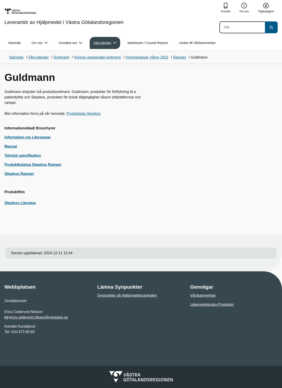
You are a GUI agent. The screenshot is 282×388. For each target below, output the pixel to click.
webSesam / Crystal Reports (147, 43)
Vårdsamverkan (203, 295)
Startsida (14, 43)
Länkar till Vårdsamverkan (197, 43)
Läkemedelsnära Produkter (212, 304)
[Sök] (242, 27)
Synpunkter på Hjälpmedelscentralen (127, 295)
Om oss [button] (40, 43)
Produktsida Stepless (83, 114)
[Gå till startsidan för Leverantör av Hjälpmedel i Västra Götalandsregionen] (64, 16)
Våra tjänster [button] (105, 43)
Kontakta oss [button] (70, 43)
